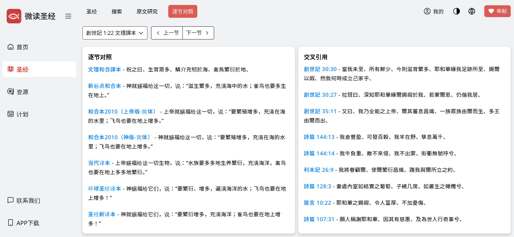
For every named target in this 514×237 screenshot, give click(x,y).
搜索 (117, 11)
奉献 (497, 11)
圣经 (91, 11)
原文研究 (147, 11)
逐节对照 (182, 11)
